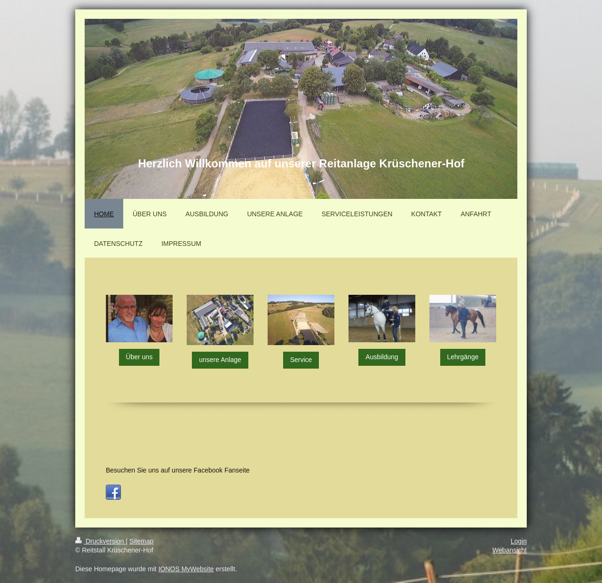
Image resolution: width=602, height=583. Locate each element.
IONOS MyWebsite (186, 569)
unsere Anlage (220, 359)
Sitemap (141, 541)
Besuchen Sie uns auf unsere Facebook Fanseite (178, 470)
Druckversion (100, 541)
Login (519, 541)
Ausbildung (381, 357)
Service (301, 359)
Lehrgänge (463, 357)
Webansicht (509, 550)
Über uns (139, 357)
